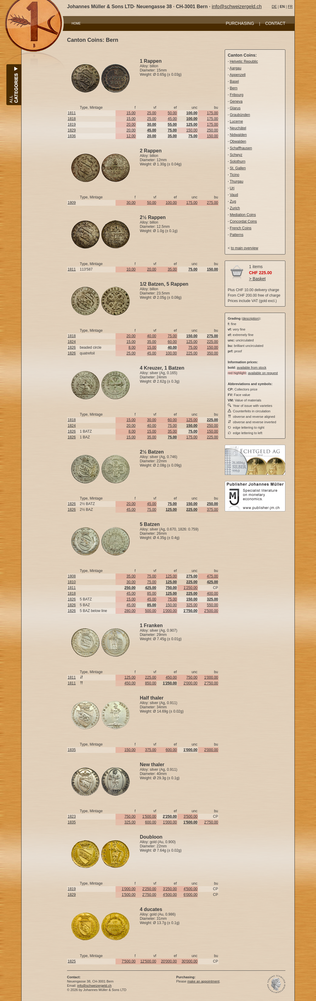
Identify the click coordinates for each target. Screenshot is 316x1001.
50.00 (172, 113)
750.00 (191, 677)
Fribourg (237, 95)
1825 (72, 961)
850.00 (150, 683)
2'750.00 (211, 683)
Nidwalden (238, 135)
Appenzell (238, 75)
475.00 (212, 576)
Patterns (237, 235)
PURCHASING (240, 23)
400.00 (212, 593)
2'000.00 (190, 683)
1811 (72, 113)
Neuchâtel (238, 128)
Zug (233, 201)
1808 (72, 576)
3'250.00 (170, 889)
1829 (72, 130)
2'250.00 (149, 889)
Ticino (234, 175)
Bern (233, 88)
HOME (76, 23)
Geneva (236, 101)
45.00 (172, 119)
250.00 (212, 130)
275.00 (212, 203)
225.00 (212, 342)
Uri (232, 188)
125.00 (191, 342)
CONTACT (275, 23)
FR (290, 7)
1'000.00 (170, 611)
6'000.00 (190, 895)
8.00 (132, 347)
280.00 (130, 611)
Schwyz (236, 155)
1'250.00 (190, 588)
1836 (72, 136)
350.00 (212, 353)
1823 (72, 816)
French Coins (240, 228)
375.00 (212, 509)
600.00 (171, 750)
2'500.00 (211, 611)
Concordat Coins (243, 221)
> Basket (257, 278)
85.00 (151, 593)
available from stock (251, 367)
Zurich (235, 208)
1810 (72, 582)
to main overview (244, 248)
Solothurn (237, 161)
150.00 (191, 130)
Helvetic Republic (244, 61)
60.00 (172, 342)
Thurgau (236, 181)
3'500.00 (190, 816)
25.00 (151, 113)
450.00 (171, 677)
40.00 (151, 336)
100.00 (171, 203)
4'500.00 (190, 889)
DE (274, 7)
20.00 (131, 124)
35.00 (172, 269)
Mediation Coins (243, 215)
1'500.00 (149, 816)
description (251, 318)
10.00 (131, 269)
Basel (234, 81)
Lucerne (236, 121)
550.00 (212, 605)
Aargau (235, 68)
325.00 (191, 605)
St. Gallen (238, 168)
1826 (72, 347)
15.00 (131, 113)
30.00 (131, 203)
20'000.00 (169, 961)
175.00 (212, 113)
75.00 (172, 336)
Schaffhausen (241, 148)
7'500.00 (129, 961)
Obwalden (238, 141)
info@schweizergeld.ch (237, 6)
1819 (72, 124)
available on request (263, 373)
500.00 (150, 611)
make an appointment (203, 981)
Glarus (235, 108)
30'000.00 (189, 961)
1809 (72, 203)
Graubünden (240, 115)
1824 (72, 342)
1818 (72, 119)
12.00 (131, 136)
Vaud (234, 195)
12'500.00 (148, 961)
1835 (72, 750)
